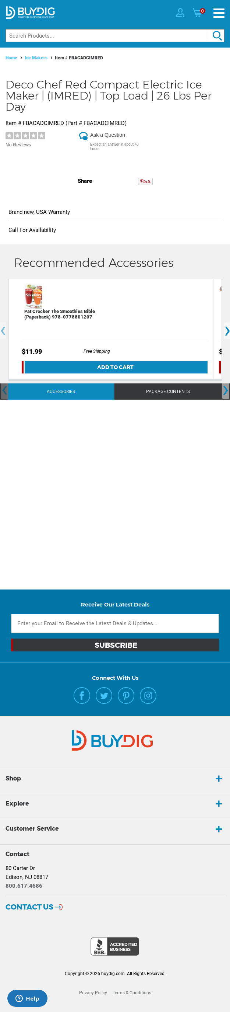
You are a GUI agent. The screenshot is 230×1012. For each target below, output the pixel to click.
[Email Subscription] (115, 623)
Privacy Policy (93, 992)
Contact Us (29, 907)
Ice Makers (36, 57)
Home (11, 57)
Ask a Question (107, 135)
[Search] (115, 35)
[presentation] (4, 390)
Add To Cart (115, 367)
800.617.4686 (24, 886)
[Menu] (218, 13)
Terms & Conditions (132, 992)
